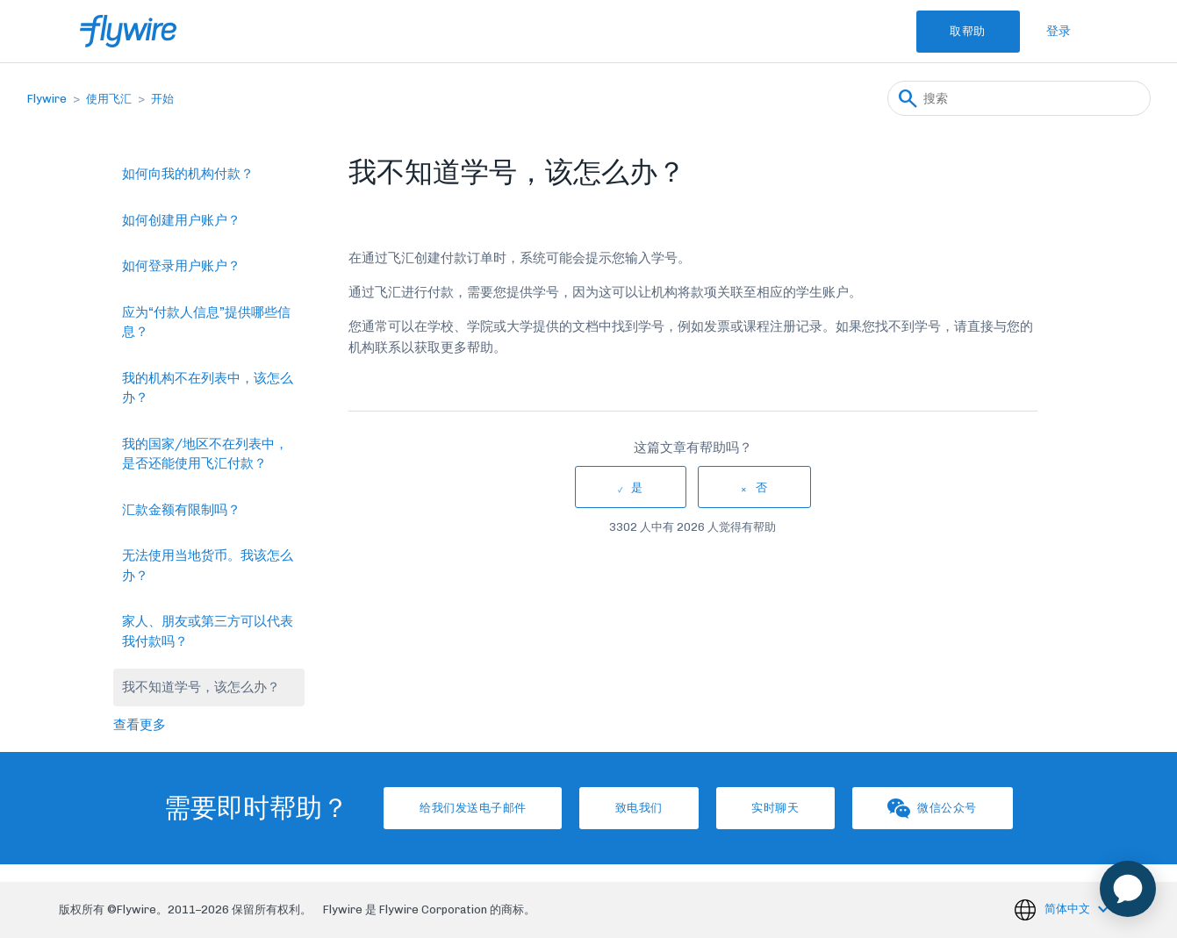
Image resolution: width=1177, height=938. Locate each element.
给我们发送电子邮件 (453, 807)
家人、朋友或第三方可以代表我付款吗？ (207, 631)
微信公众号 (952, 808)
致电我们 (633, 807)
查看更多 (139, 725)
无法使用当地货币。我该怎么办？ (207, 566)
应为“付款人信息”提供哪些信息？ (206, 322)
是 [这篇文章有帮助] (637, 487)
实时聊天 (782, 807)
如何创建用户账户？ (181, 220)
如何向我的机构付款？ (188, 174)
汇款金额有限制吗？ (181, 510)
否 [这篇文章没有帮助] (762, 487)
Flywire (47, 98)
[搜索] (1019, 98)
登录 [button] (1059, 31)
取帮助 (960, 31)
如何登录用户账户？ (181, 266)
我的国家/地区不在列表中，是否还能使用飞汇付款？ (205, 454)
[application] (1128, 889)
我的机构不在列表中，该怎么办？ (207, 388)
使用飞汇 (109, 98)
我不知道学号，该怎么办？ (201, 687)
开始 (162, 98)
